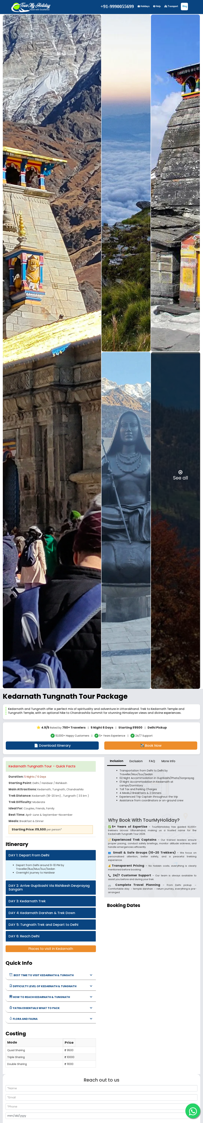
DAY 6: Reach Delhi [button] (24, 936)
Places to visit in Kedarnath (50, 948)
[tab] (51, 766)
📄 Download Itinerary (52, 745)
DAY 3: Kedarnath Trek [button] (27, 901)
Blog (184, 6)
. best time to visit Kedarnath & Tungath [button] (41, 975)
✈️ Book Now (151, 745)
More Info (168, 761)
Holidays (143, 6)
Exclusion (136, 761)
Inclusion (116, 761)
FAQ (152, 761)
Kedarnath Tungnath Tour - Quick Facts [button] (42, 766)
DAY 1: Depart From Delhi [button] (29, 855)
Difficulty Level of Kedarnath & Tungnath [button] (42, 986)
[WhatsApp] (192, 1110)
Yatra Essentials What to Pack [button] (34, 1008)
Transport (171, 6)
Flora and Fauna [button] (23, 1019)
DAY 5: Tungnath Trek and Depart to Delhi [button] (43, 924)
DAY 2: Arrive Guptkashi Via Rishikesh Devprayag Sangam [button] (49, 887)
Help (157, 6)
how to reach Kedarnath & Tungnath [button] (39, 997)
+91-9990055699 (117, 6)
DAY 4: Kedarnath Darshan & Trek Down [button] (42, 912)
